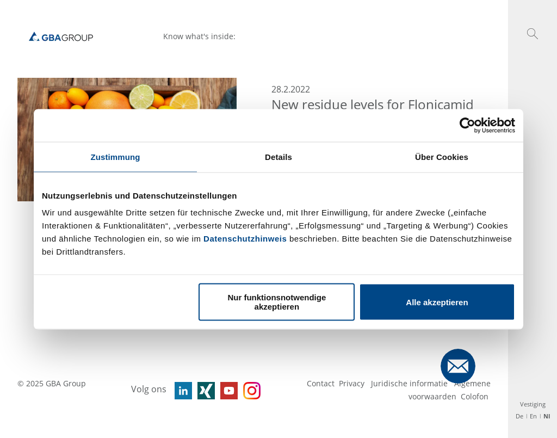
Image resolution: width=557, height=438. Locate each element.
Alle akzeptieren (437, 301)
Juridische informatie (410, 383)
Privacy (353, 383)
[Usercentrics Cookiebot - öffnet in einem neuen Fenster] (467, 125)
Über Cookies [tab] (441, 156)
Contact (321, 383)
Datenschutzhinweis (245, 238)
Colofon (474, 396)
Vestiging (533, 404)
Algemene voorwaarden (450, 390)
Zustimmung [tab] (115, 156)
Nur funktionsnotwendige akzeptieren (276, 302)
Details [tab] (278, 156)
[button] (532, 33)
